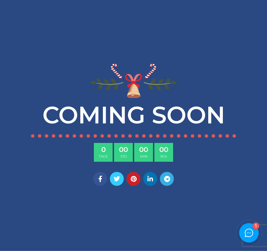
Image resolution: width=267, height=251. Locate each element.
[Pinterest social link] (133, 179)
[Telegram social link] (167, 179)
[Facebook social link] (100, 179)
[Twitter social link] (117, 179)
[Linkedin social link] (150, 179)
